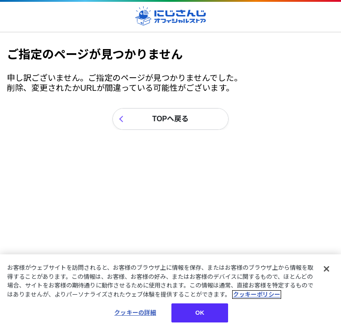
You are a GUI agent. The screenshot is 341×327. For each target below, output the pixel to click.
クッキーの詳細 (135, 312)
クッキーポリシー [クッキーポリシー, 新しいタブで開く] (256, 294)
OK (200, 312)
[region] (170, 290)
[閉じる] (326, 269)
